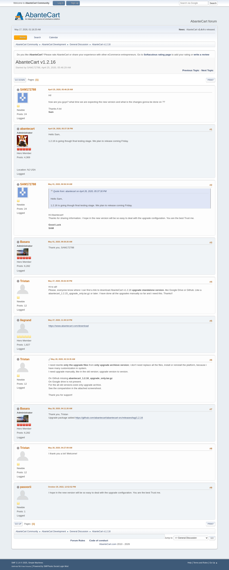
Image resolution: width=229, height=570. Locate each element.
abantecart (27, 128)
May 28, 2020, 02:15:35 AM (63, 359)
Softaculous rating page (157, 54)
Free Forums (26, 566)
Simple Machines (35, 563)
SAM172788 (28, 89)
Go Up (18, 524)
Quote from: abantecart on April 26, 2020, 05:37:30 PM (79, 191)
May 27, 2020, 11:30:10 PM (60, 320)
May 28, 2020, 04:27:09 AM (60, 448)
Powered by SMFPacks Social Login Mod (51, 566)
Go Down (20, 80)
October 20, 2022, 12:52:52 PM (62, 487)
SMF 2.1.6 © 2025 (19, 563)
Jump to (168, 538)
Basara (25, 241)
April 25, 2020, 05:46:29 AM (60, 89)
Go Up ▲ (213, 563)
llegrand (25, 320)
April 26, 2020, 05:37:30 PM (60, 128)
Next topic (207, 70)
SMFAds (14, 566)
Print (211, 80)
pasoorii (25, 486)
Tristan (24, 281)
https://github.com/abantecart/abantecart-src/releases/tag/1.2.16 (109, 417)
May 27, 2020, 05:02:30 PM (60, 281)
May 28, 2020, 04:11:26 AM (60, 408)
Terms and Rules (200, 563)
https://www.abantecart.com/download (68, 326)
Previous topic (190, 70)
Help (190, 563)
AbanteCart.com (107, 544)
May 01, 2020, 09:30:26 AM (60, 242)
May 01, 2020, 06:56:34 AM (60, 184)
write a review (201, 54)
